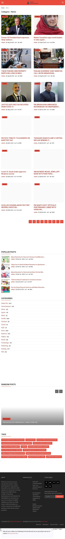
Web (2, 359)
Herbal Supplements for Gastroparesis (13, 447)
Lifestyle (4, 329)
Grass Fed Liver (30, 447)
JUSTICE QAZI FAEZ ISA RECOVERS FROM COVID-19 (16, 109)
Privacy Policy (54, 532)
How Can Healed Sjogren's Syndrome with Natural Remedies (27, 294)
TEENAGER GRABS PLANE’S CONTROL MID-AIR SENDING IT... (47, 145)
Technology (5, 350)
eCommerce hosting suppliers (10, 454)
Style (2, 335)
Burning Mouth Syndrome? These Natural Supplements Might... (37, 504)
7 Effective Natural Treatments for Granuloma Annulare (26, 287)
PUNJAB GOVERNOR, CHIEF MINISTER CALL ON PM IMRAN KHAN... (47, 74)
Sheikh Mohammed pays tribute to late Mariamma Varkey (37, 515)
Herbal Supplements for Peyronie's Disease (14, 464)
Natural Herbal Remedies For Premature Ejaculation (16, 450)
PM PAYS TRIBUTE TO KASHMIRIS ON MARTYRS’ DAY (15, 145)
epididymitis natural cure (54, 464)
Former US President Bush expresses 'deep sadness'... (12, 39)
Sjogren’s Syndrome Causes (36, 464)
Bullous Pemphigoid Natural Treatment (13, 460)
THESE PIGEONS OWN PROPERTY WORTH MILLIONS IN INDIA (15, 73)
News (3, 338)
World (3, 347)
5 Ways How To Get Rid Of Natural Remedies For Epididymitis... (28, 271)
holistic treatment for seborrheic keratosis (38, 460)
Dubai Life (4, 310)
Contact (61, 532)
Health (3, 326)
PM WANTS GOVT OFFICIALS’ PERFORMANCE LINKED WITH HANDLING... (46, 214)
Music (3, 323)
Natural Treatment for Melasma (42, 450)
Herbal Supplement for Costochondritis (35, 457)
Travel (3, 332)
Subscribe (59, 503)
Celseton (23, 454)
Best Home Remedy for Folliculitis (11, 457)
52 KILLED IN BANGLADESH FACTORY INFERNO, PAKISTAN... (14, 213)
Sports (3, 319)
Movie (3, 316)
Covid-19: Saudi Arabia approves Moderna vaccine (14, 179)
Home (2, 8)
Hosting (3, 356)
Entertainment (6, 313)
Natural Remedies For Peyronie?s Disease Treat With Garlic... (28, 264)
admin (3, 43)
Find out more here (12, 533)
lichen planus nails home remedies (38, 454)
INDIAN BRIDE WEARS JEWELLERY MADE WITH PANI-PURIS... (48, 179)
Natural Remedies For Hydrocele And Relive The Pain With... (27, 279)
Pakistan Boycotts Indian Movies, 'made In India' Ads (20, 429)
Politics (3, 344)
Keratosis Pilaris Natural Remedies (47, 447)
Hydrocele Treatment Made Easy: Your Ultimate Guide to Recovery (37, 492)
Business (4, 341)
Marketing (4, 353)
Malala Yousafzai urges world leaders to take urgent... (46, 39)
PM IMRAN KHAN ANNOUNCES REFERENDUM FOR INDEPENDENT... (47, 110)
